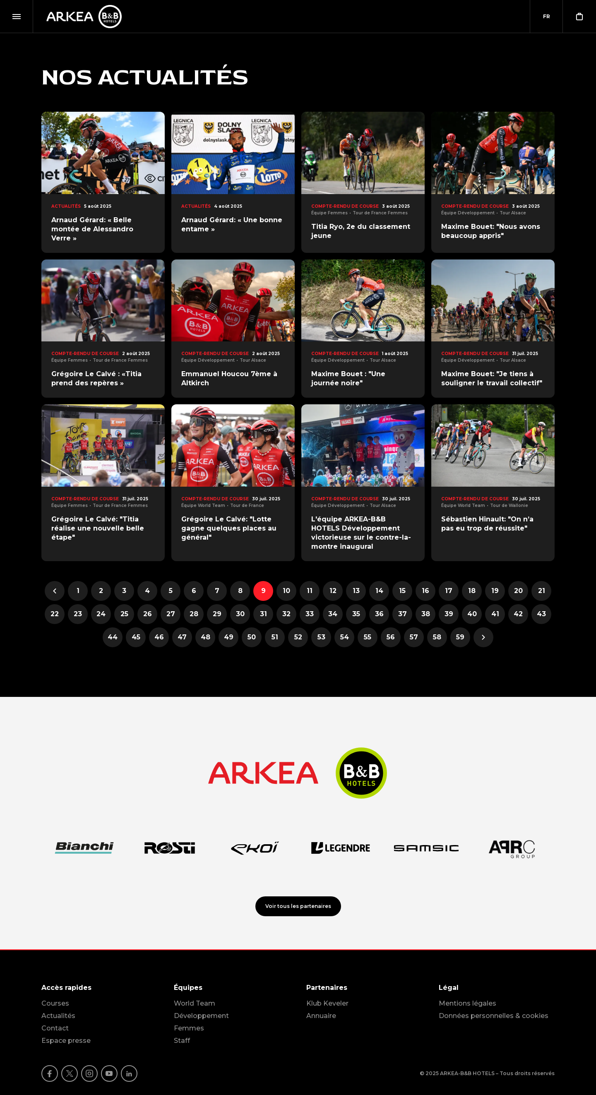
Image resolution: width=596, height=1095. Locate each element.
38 (428, 616)
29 (220, 616)
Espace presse (66, 1041)
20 (521, 593)
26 (150, 616)
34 (335, 616)
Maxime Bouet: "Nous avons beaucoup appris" (490, 231)
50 (255, 639)
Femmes (189, 1028)
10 (289, 593)
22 (57, 616)
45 (139, 639)
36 (382, 616)
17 (452, 593)
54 (347, 639)
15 (405, 593)
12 (336, 593)
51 (278, 639)
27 (173, 616)
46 (161, 639)
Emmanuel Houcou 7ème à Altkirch (229, 378)
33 (312, 616)
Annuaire (321, 1016)
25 (127, 616)
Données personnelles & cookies (493, 1016)
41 (498, 616)
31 (267, 616)
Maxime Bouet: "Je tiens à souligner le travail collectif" (491, 378)
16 (428, 593)
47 (185, 639)
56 (394, 639)
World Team (194, 1003)
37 (405, 616)
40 (474, 616)
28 (197, 616)
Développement (201, 1016)
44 (115, 639)
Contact (55, 1028)
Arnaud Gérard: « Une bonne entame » (231, 224)
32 (289, 616)
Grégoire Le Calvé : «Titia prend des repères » (96, 378)
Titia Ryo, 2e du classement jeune (360, 231)
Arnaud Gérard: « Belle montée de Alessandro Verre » (92, 229)
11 (313, 593)
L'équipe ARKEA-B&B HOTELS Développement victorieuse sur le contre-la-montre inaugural (361, 532)
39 (452, 616)
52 (301, 639)
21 (545, 593)
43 (544, 616)
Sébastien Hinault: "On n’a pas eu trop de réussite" (487, 523)
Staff (182, 1041)
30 (243, 616)
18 (475, 593)
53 (324, 639)
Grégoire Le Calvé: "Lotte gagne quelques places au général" (228, 528)
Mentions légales (467, 1003)
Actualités (58, 1016)
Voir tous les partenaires (298, 906)
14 (382, 593)
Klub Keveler (327, 1003)
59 (463, 639)
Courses (55, 1003)
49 (231, 639)
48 (208, 639)
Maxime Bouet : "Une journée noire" (348, 378)
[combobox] (546, 16)
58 (440, 639)
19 (498, 593)
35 (359, 616)
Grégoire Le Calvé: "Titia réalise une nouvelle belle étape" (97, 528)
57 (417, 639)
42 (521, 616)
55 (370, 639)
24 (103, 616)
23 (81, 616)
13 (359, 593)
